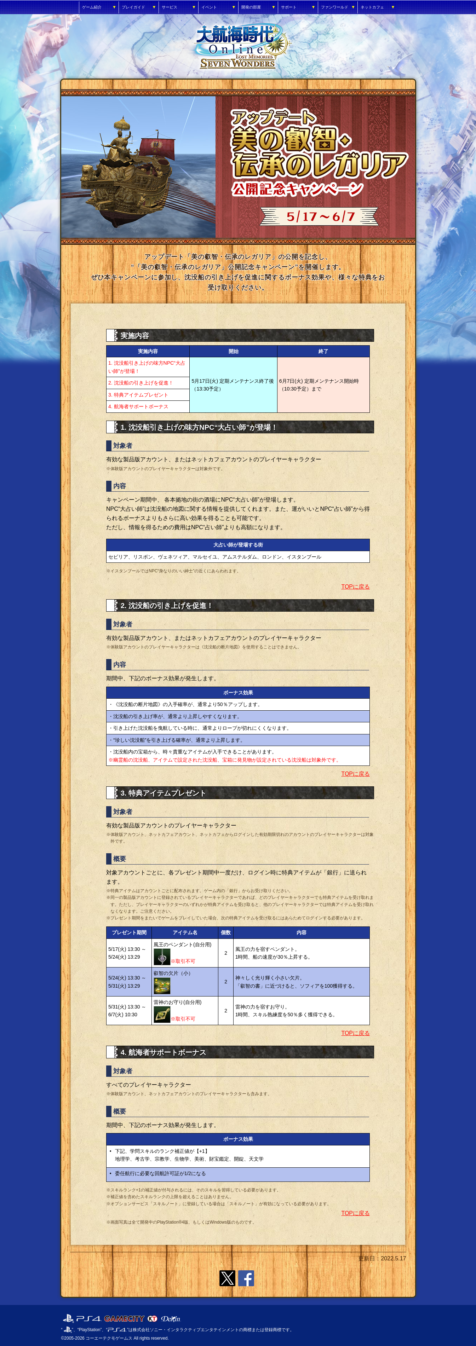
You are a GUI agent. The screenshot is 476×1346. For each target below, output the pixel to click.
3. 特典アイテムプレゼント (138, 395)
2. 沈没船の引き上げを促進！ (140, 383)
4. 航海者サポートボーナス (138, 406)
